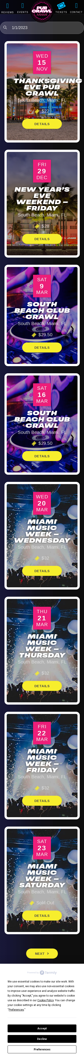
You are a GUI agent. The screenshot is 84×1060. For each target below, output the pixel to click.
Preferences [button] (16, 1009)
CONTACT (76, 12)
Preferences (42, 1049)
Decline (42, 1039)
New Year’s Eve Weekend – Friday (42, 199)
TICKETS (61, 12)
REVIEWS (7, 12)
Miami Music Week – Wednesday (42, 531)
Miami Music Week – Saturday (42, 876)
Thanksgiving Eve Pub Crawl (48, 87)
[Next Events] (42, 954)
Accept (42, 1028)
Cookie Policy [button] (45, 1000)
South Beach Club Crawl (42, 311)
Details (42, 124)
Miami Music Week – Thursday (42, 646)
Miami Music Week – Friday (42, 761)
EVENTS (22, 12)
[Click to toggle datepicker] (42, 28)
